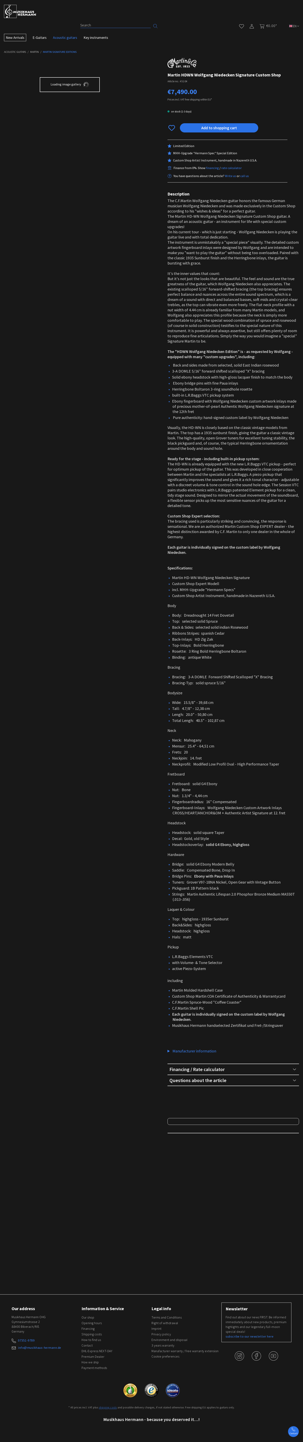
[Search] (115, 25)
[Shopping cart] (267, 26)
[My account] (251, 25)
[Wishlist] (241, 25)
